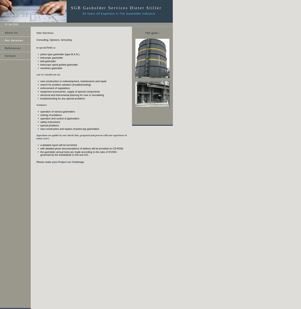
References (13, 48)
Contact (10, 55)
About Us (11, 32)
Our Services (14, 40)
